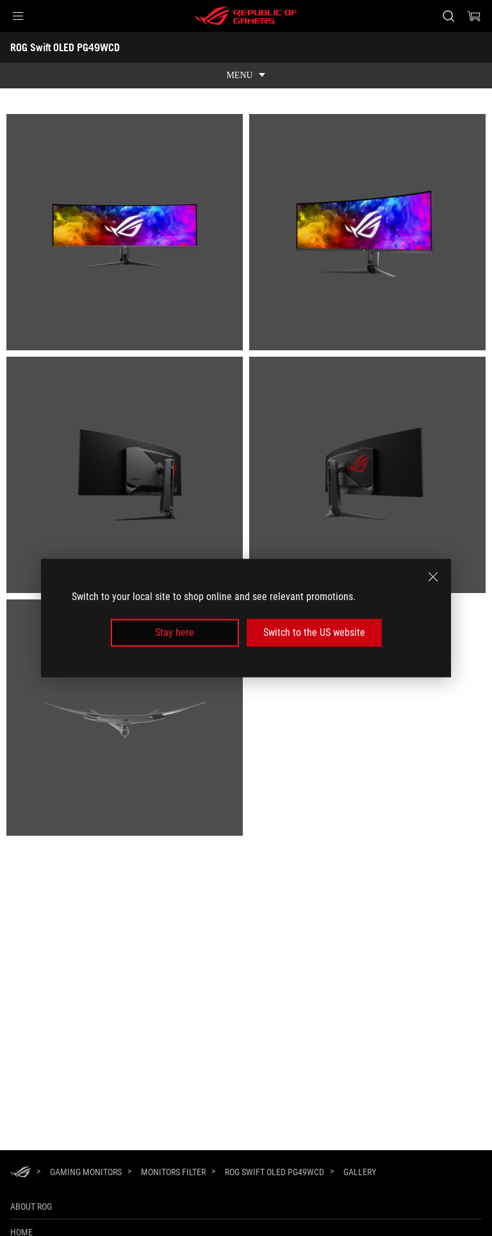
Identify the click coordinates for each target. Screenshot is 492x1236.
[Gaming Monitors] (86, 1172)
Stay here (174, 632)
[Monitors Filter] (173, 1172)
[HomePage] (20, 1173)
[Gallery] (359, 1172)
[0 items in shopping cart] (474, 16)
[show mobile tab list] (246, 75)
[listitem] (124, 232)
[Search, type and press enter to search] (448, 16)
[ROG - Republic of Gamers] (246, 16)
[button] (18, 16)
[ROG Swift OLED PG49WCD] (274, 1172)
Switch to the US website (314, 632)
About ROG (31, 1206)
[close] (433, 577)
